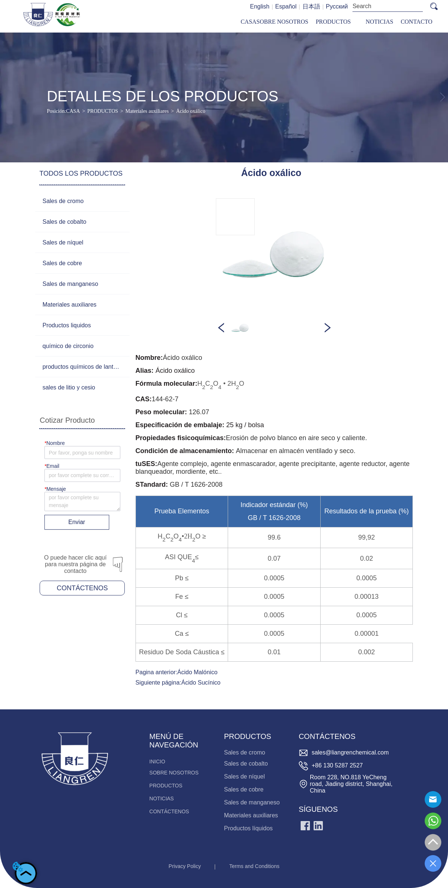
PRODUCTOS (102, 111)
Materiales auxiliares (147, 111)
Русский (337, 6)
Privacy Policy (184, 866)
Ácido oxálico (190, 111)
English (259, 6)
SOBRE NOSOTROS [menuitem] (282, 21)
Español (286, 6)
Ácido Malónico (197, 672)
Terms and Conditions (254, 866)
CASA (73, 111)
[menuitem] (333, 22)
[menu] (336, 22)
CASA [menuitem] (249, 21)
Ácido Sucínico (201, 682)
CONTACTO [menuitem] (416, 21)
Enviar (76, 522)
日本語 (311, 6)
